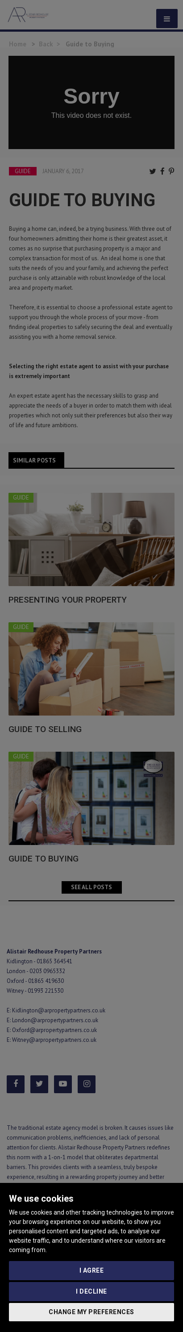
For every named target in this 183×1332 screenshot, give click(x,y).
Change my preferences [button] (91, 1311)
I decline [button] (91, 1291)
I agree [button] (91, 1270)
